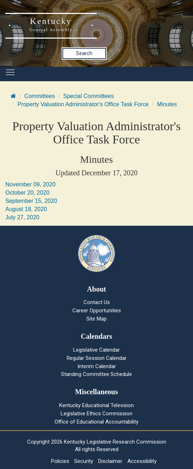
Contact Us (96, 302)
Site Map (96, 319)
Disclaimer (110, 461)
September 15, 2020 (31, 201)
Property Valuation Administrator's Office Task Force (83, 104)
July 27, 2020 (22, 217)
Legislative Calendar (96, 350)
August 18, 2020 (26, 209)
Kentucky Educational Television (96, 405)
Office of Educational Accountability (96, 422)
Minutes (167, 104)
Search (84, 53)
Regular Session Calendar (97, 358)
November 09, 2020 (30, 184)
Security (83, 461)
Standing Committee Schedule (96, 374)
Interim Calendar (96, 366)
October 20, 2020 (27, 193)
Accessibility (142, 461)
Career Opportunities (96, 310)
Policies (60, 461)
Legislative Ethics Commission (96, 413)
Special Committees (88, 96)
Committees (39, 96)
